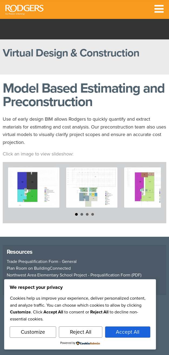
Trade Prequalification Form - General (42, 261)
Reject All (80, 332)
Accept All (127, 332)
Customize (33, 332)
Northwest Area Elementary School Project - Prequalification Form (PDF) (74, 275)
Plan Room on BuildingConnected (39, 268)
